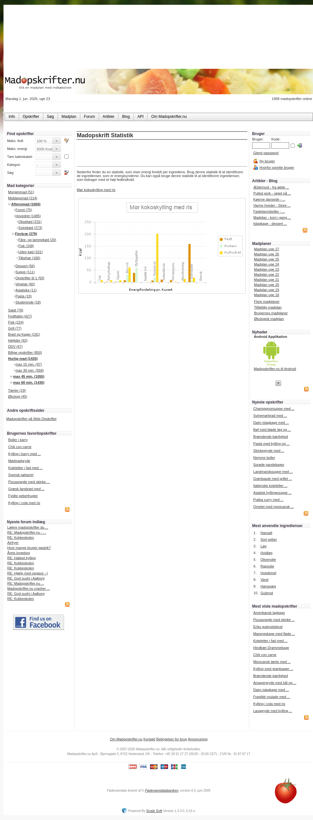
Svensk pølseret (20, 475)
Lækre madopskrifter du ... (27, 527)
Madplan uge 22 (266, 274)
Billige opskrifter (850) (25, 352)
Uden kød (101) (30, 252)
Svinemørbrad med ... (270, 415)
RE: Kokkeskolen (20, 537)
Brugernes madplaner (271, 313)
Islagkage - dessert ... (270, 223)
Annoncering (197, 739)
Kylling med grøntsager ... (273, 669)
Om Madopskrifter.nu (126, 739)
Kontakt (149, 739)
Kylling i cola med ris (24, 503)
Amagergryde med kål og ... (274, 683)
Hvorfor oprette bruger (276, 167)
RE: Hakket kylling (21, 558)
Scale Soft (154, 811)
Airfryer (12, 543)
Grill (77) (14, 328)
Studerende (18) (28, 302)
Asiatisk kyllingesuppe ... (272, 493)
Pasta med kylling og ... (271, 444)
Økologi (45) (17, 396)
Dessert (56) (25, 266)
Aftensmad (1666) (25, 204)
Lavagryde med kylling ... (272, 711)
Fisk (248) (26, 246)
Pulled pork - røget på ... (272, 193)
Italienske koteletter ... (270, 486)
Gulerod (266, 593)
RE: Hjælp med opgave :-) (27, 573)
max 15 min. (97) (29, 364)
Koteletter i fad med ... (25, 468)
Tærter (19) (17, 390)
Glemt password (265, 153)
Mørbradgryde (19, 461)
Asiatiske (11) (26, 290)
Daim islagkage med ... (271, 422)
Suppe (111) (25, 272)
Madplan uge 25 (266, 259)
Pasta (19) (24, 296)
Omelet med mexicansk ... (273, 507)
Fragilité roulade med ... (271, 697)
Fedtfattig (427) (20, 316)
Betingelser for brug (171, 739)
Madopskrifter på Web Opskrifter (31, 419)
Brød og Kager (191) (24, 334)
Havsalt (266, 533)
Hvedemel (268, 573)
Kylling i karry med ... (24, 454)
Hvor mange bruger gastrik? (29, 548)
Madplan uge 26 (266, 254)
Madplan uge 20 (266, 285)
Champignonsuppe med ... (274, 408)
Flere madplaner (267, 301)
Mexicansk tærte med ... (271, 662)
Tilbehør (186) (29, 258)
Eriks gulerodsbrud (267, 627)
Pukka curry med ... (268, 500)
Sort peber (268, 539)
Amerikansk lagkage (269, 613)
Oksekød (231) (30, 222)
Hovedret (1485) (28, 216)
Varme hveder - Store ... (272, 205)
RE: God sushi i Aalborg (26, 578)
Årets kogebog (18, 553)
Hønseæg (268, 586)
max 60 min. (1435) (28, 382)
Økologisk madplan (269, 319)
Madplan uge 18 (266, 295)
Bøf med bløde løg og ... (272, 429)
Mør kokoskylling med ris (96, 190)
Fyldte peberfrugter (23, 496)
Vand (264, 579)
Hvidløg (266, 553)
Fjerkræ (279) (26, 234)
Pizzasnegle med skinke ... (29, 482)
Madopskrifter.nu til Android (275, 369)
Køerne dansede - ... (269, 199)
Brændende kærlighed (270, 437)
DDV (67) (15, 346)
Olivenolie (268, 559)
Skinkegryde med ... (268, 451)
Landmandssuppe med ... (273, 472)
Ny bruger (267, 161)
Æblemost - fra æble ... (271, 187)
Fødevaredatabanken (161, 790)
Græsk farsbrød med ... (26, 489)
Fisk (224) (16, 322)
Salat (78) (15, 310)
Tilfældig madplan (267, 307)
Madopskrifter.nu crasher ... (28, 588)
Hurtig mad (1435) (23, 358)
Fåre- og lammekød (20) (37, 240)
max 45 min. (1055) (28, 376)
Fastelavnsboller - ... (269, 211)
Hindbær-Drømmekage (271, 648)
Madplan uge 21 (266, 280)
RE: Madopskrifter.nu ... (25, 583)
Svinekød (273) (30, 228)
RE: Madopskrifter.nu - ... (26, 532)
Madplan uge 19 (266, 290)
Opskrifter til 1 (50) (30, 278)
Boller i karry (18, 440)
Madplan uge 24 (266, 264)
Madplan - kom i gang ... (272, 217)
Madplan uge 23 (266, 269)
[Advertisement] (162, 153)
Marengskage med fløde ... (274, 634)
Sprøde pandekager (268, 465)
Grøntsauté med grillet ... (272, 479)
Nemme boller (264, 458)
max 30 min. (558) (30, 370)
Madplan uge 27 (266, 249)
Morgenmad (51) (21, 192)
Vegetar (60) (25, 284)
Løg (263, 546)
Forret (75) (24, 210)
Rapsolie (267, 566)
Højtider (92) (17, 340)
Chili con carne (20, 447)
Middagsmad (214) (22, 198)
